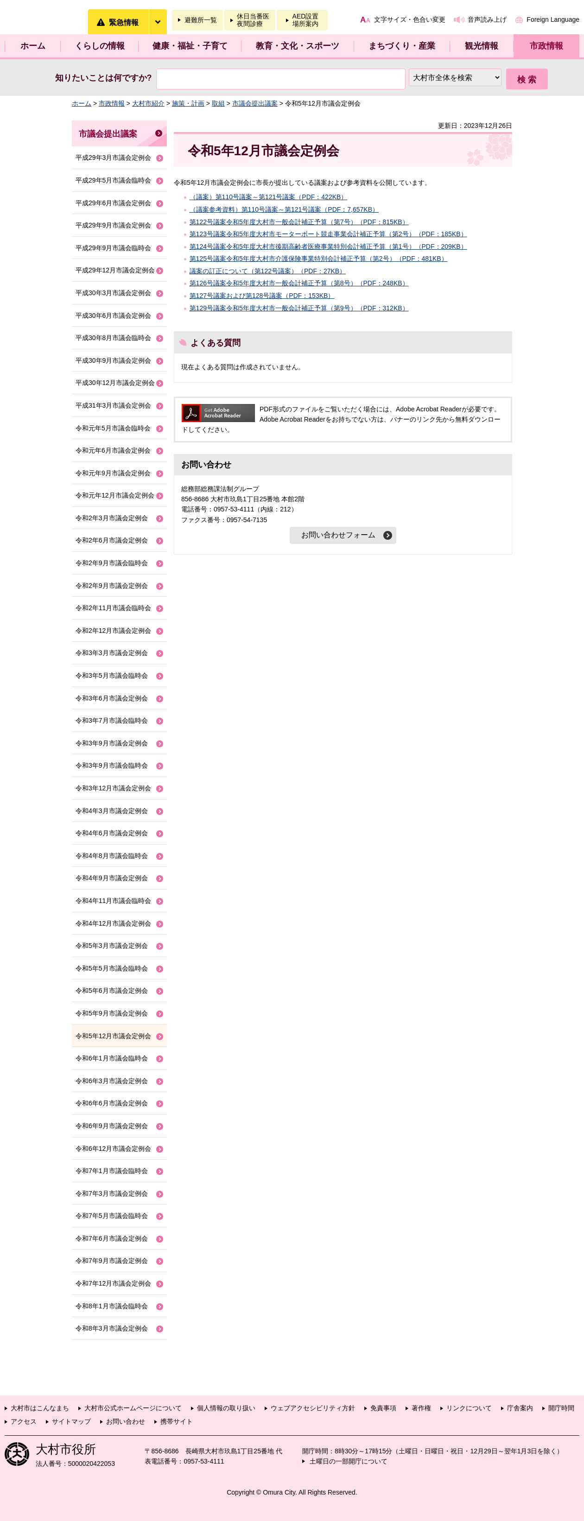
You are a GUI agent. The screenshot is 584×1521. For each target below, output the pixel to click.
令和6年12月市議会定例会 (113, 1148)
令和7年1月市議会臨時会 (112, 1170)
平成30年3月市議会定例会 (113, 293)
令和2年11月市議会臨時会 (113, 608)
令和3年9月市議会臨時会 (112, 765)
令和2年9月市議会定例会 (112, 585)
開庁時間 (561, 1408)
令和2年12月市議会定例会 (113, 630)
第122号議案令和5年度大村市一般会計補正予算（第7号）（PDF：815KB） (299, 222)
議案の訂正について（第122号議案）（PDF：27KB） (268, 271)
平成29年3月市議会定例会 (113, 157)
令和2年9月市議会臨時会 (112, 563)
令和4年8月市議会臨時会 (112, 855)
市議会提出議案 (255, 103)
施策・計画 (188, 103)
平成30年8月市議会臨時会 (113, 337)
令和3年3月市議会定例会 (112, 652)
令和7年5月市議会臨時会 (112, 1215)
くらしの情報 (100, 45)
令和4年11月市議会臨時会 (113, 900)
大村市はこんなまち (40, 1408)
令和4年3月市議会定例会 (112, 810)
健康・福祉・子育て (190, 45)
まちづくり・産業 (401, 45)
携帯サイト (176, 1421)
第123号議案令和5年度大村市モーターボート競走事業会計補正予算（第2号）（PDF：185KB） (328, 234)
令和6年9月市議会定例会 (112, 1126)
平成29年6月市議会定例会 (113, 203)
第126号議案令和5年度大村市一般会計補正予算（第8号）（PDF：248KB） (299, 283)
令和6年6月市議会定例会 (112, 1103)
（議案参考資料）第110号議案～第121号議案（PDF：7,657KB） (284, 209)
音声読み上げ (487, 19)
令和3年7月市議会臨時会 (112, 720)
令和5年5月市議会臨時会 (112, 968)
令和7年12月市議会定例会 (113, 1283)
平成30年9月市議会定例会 (113, 360)
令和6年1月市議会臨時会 (112, 1058)
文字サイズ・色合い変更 (409, 19)
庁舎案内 (520, 1408)
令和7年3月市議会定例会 (112, 1193)
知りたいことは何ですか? (103, 77)
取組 (218, 103)
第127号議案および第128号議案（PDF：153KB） (262, 295)
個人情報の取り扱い (226, 1408)
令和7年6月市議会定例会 (112, 1238)
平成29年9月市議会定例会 (113, 225)
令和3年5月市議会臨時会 (112, 675)
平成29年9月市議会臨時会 (113, 248)
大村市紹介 (148, 103)
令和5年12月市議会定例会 (113, 1036)
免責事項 (383, 1408)
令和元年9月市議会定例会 (113, 473)
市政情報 (546, 45)
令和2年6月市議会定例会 (112, 540)
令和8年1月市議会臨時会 (112, 1306)
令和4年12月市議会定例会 (113, 923)
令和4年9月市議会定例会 (112, 878)
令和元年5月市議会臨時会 (113, 428)
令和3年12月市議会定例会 (113, 788)
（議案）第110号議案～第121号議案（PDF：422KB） (269, 197)
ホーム (32, 45)
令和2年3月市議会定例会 (112, 518)
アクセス (24, 1421)
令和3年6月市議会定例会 (112, 698)
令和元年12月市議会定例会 (115, 495)
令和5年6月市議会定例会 (112, 990)
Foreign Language (553, 19)
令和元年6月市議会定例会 (113, 450)
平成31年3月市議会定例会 (113, 405)
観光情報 (481, 45)
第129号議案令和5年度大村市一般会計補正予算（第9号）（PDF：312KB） (299, 308)
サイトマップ (71, 1421)
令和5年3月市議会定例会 (112, 945)
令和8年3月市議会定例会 (112, 1328)
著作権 (421, 1408)
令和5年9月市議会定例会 (112, 1013)
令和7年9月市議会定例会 (112, 1260)
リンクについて (469, 1408)
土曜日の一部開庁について (348, 1461)
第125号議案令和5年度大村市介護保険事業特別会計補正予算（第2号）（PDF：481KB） (319, 258)
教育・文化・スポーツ (297, 45)
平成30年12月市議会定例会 (115, 382)
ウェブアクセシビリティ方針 (313, 1408)
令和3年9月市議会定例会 (112, 743)
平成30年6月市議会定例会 (113, 315)
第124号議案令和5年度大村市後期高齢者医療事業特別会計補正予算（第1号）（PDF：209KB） (328, 246)
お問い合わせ (125, 1421)
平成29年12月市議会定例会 (115, 270)
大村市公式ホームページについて (133, 1408)
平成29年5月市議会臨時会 (113, 180)
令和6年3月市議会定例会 (112, 1081)
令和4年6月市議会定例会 (112, 833)
